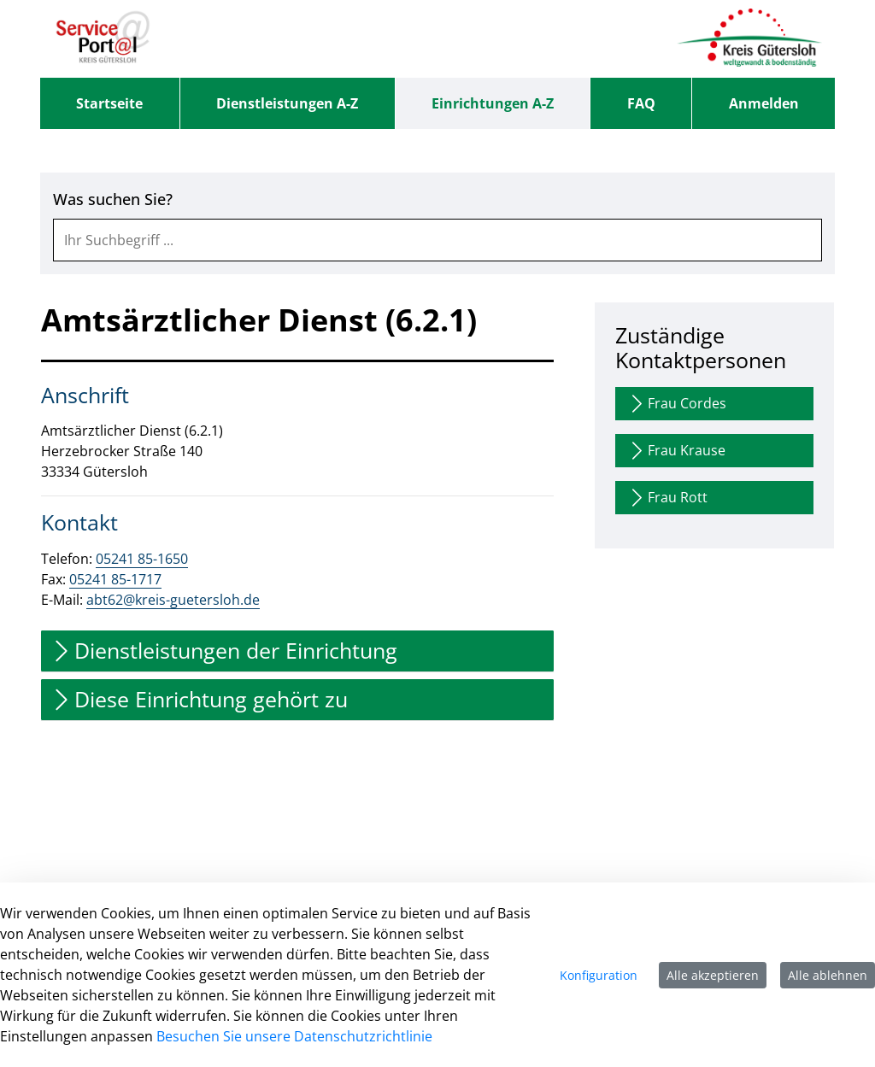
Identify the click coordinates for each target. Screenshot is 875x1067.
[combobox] (437, 240)
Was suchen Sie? (113, 199)
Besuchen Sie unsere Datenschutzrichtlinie (294, 1036)
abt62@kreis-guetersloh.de (173, 599)
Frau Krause (675, 450)
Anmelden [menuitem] (764, 103)
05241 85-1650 (142, 558)
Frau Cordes (676, 403)
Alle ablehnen (827, 975)
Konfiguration (598, 975)
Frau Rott (667, 497)
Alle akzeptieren (713, 975)
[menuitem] (109, 103)
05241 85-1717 (115, 579)
